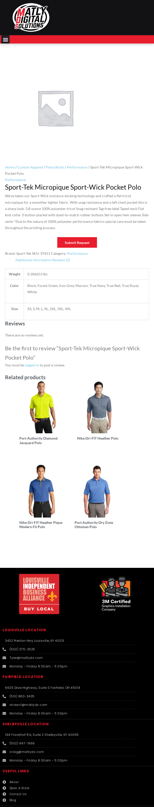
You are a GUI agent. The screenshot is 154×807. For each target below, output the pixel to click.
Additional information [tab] (33, 260)
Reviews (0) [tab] (61, 260)
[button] (5, 39)
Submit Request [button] (77, 242)
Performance (77, 167)
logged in (32, 365)
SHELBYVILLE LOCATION (26, 705)
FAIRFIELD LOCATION (23, 658)
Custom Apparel (30, 167)
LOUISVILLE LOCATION (24, 611)
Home (10, 167)
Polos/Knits (55, 167)
